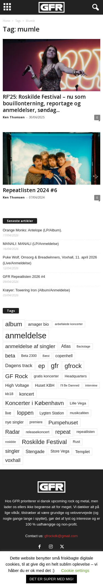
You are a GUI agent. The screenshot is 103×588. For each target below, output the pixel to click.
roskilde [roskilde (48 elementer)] (10, 441)
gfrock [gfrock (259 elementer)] (73, 365)
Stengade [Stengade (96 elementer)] (35, 451)
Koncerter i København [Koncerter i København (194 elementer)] (34, 403)
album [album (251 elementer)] (13, 324)
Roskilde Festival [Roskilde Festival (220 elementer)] (44, 441)
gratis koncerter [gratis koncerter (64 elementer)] (46, 376)
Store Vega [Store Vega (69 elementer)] (60, 451)
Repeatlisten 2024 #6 (30, 190)
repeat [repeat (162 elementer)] (63, 432)
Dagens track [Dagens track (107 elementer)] (18, 365)
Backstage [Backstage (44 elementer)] (83, 346)
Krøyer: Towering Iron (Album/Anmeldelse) (36, 290)
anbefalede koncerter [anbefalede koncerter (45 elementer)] (69, 324)
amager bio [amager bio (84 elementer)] (38, 324)
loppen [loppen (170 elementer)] (25, 413)
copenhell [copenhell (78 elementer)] (64, 356)
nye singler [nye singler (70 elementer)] (14, 422)
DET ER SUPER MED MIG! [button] (51, 579)
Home (6, 21)
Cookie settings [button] (75, 570)
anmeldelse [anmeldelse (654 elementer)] (25, 335)
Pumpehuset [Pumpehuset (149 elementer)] (63, 422)
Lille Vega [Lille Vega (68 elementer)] (78, 403)
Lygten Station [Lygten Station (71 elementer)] (52, 413)
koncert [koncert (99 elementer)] (26, 393)
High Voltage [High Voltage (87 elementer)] (17, 385)
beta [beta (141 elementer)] (10, 356)
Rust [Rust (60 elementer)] (76, 442)
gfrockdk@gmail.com (61, 536)
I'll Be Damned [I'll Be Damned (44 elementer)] (69, 385)
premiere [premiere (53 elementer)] (36, 422)
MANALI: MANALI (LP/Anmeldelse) (31, 244)
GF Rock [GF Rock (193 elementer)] (16, 376)
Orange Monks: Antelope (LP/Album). (32, 230)
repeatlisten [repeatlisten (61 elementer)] (85, 432)
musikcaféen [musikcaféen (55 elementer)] (79, 413)
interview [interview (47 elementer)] (91, 385)
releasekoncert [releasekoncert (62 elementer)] (37, 432)
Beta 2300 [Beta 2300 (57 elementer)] (29, 356)
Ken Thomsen (14, 117)
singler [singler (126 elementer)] (12, 451)
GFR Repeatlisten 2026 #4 (24, 277)
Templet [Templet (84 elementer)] (82, 451)
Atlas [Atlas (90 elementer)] (66, 346)
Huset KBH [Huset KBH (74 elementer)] (44, 385)
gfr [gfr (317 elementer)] (55, 365)
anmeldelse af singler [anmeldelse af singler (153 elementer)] (30, 346)
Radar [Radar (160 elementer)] (12, 432)
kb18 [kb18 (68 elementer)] (9, 394)
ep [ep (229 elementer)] (41, 365)
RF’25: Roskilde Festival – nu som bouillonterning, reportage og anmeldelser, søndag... (44, 103)
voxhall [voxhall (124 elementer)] (13, 460)
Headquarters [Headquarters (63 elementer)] (76, 376)
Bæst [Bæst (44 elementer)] (46, 355)
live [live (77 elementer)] (8, 413)
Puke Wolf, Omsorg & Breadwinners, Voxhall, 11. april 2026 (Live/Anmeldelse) (50, 260)
